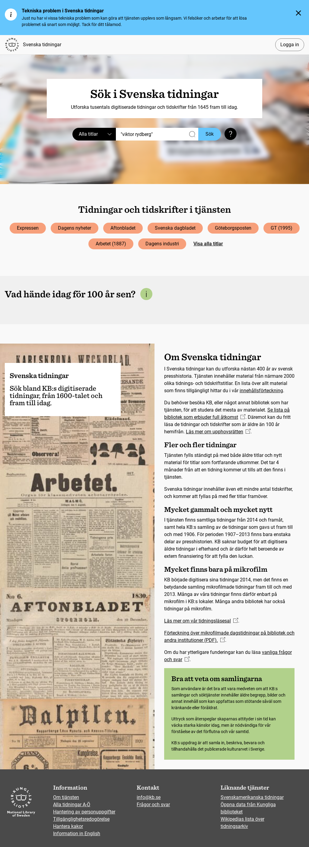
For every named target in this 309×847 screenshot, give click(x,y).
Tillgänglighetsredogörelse (81, 819)
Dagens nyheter (74, 228)
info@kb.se (149, 797)
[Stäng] (298, 13)
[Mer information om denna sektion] (146, 294)
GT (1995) (281, 228)
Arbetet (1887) (111, 244)
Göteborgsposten (233, 228)
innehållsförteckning (261, 390)
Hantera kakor (68, 826)
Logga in (289, 44)
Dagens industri (162, 244)
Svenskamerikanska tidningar (252, 797)
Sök (209, 134)
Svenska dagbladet (175, 228)
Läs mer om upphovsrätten (218, 432)
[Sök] (157, 134)
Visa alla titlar (208, 244)
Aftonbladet (122, 228)
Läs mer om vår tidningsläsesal (201, 621)
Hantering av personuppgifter (84, 812)
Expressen (28, 228)
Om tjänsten (66, 797)
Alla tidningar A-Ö (71, 804)
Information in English (76, 833)
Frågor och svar (153, 804)
